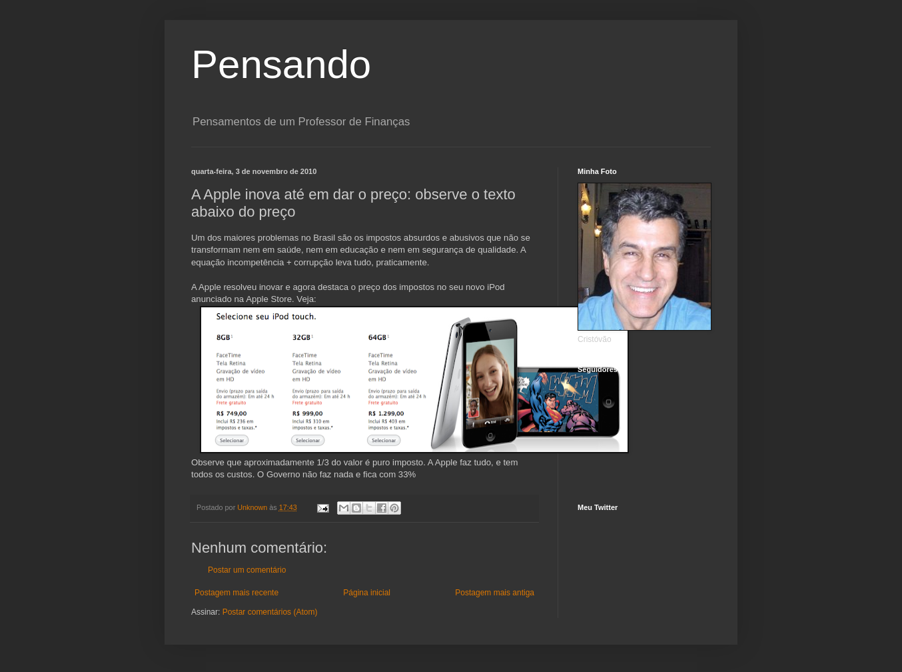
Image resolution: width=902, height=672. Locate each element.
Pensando (281, 64)
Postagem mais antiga (494, 592)
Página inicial (366, 592)
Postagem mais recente (236, 592)
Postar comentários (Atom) (270, 612)
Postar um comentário (247, 570)
